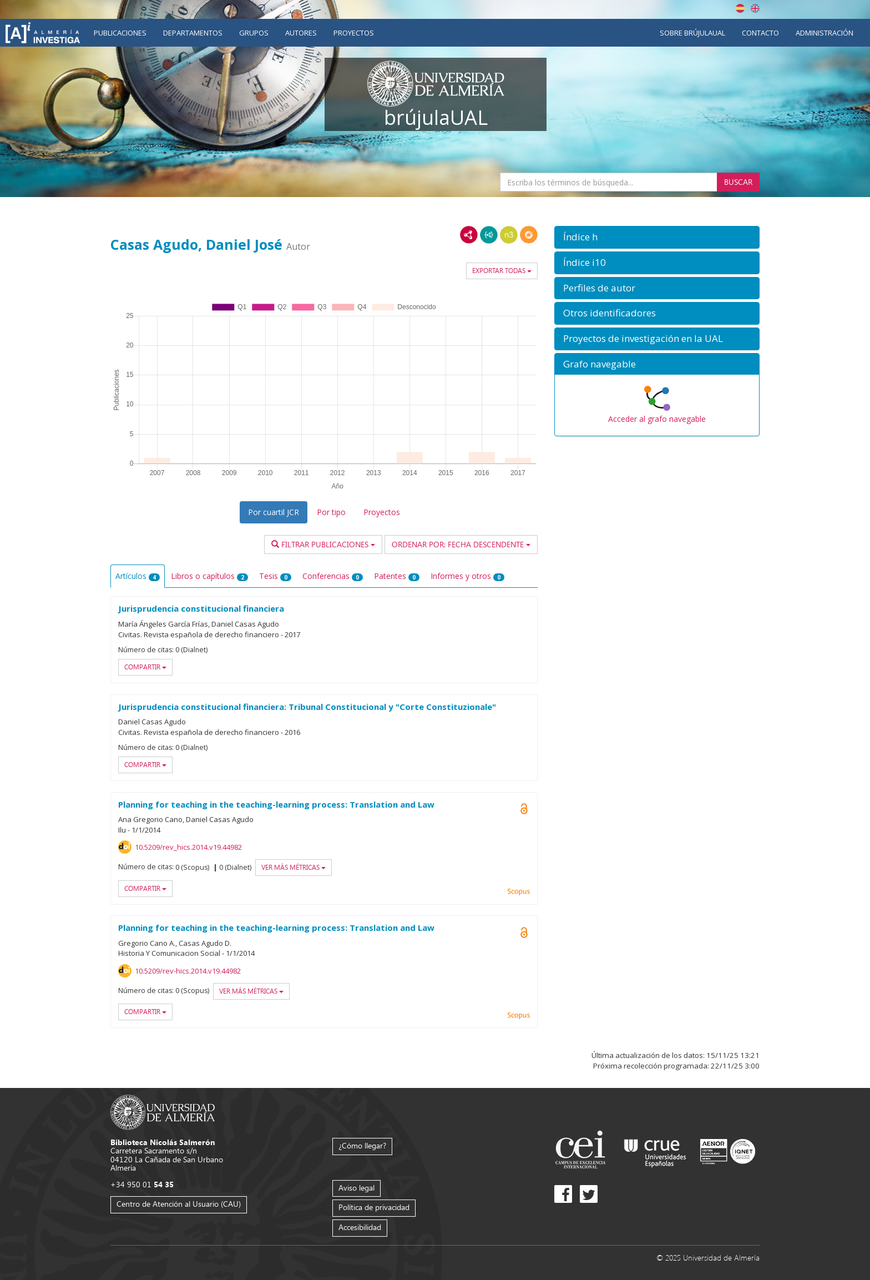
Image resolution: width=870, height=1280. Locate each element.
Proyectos (353, 33)
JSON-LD (489, 235)
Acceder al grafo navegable (657, 419)
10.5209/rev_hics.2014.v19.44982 (188, 847)
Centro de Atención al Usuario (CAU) (179, 1203)
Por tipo (331, 512)
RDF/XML (469, 235)
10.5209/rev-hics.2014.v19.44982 (188, 971)
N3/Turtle (509, 235)
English (755, 8)
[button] (657, 237)
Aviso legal (356, 1187)
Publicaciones (120, 33)
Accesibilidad (359, 1227)
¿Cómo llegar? (362, 1145)
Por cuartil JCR (273, 512)
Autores (301, 33)
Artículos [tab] (137, 576)
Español (740, 8)
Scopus (519, 892)
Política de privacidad (373, 1207)
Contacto (760, 33)
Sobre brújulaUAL (692, 33)
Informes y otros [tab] (467, 576)
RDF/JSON (529, 235)
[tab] (657, 237)
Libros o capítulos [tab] (209, 576)
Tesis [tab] (275, 576)
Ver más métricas (293, 867)
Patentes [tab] (396, 576)
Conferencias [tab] (332, 576)
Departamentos (192, 33)
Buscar (738, 182)
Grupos (254, 33)
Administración (824, 33)
